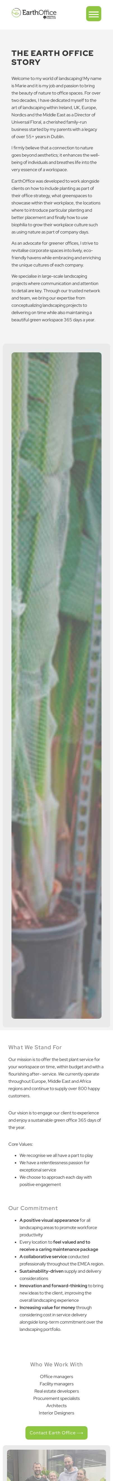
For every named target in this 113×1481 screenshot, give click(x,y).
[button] (93, 13)
